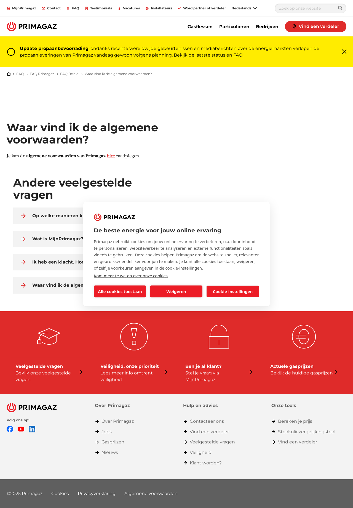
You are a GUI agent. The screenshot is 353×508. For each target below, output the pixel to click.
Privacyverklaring (97, 493)
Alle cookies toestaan (120, 291)
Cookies (60, 493)
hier (111, 156)
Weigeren (176, 291)
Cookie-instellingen (233, 291)
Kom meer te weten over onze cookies (131, 275)
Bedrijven (267, 26)
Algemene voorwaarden (151, 493)
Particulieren (234, 26)
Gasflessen (200, 26)
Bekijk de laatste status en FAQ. (208, 55)
